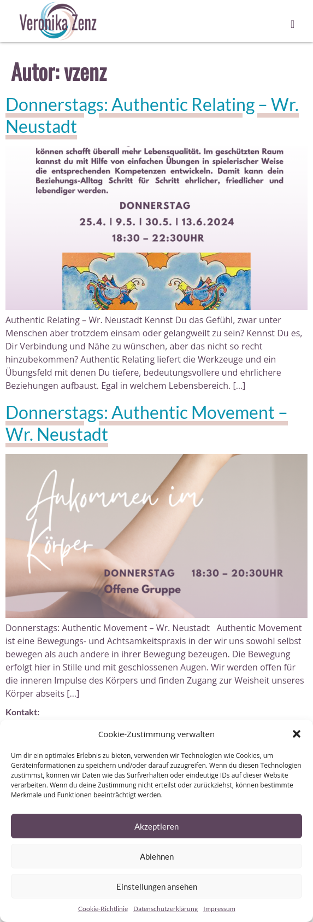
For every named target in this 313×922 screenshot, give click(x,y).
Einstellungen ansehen (156, 886)
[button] (296, 733)
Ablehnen (157, 856)
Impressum (219, 909)
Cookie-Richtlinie (103, 909)
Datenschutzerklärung (165, 909)
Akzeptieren (156, 826)
